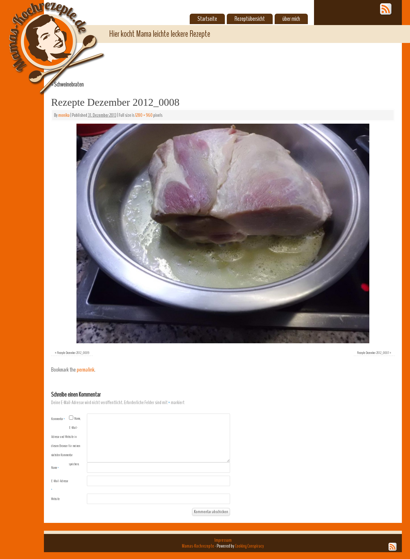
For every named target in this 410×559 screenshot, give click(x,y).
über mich (291, 19)
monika (64, 115)
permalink (85, 370)
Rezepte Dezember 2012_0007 (373, 352)
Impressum (223, 540)
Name (55, 467)
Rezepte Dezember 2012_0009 (73, 352)
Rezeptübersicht (250, 19)
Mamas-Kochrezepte (47, 41)
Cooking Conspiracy (249, 546)
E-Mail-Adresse (59, 485)
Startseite (207, 19)
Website (55, 498)
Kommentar (58, 418)
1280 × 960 (144, 115)
